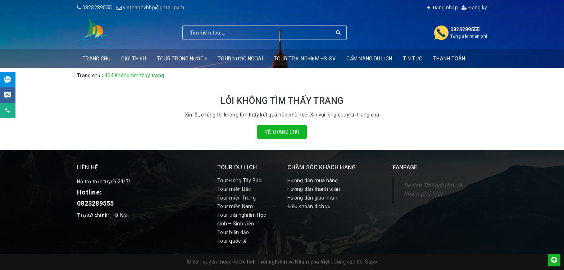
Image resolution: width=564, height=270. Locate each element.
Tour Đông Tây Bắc (239, 180)
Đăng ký (474, 7)
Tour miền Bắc (234, 189)
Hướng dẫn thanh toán (313, 189)
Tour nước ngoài (240, 58)
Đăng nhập (442, 7)
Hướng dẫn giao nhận (312, 198)
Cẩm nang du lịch (369, 58)
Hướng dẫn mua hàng (312, 180)
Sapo (371, 262)
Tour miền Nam (235, 206)
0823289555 (97, 7)
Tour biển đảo (233, 232)
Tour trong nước (182, 58)
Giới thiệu (133, 58)
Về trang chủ (282, 132)
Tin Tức (412, 58)
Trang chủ (96, 58)
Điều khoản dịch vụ (309, 206)
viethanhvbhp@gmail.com (154, 7)
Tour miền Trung (236, 198)
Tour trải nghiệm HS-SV (305, 58)
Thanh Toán (449, 58)
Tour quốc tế (231, 241)
